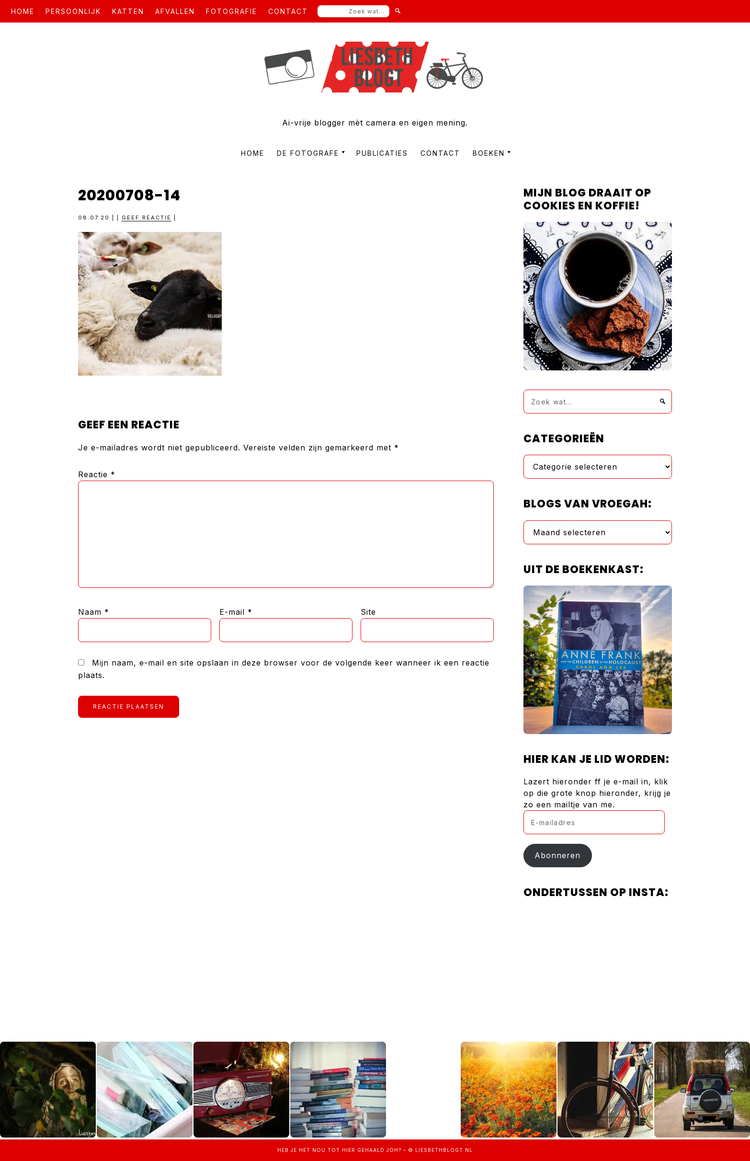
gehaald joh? (379, 1150)
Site (368, 612)
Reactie (96, 474)
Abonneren (557, 855)
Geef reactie (146, 217)
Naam (93, 612)
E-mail (235, 612)
